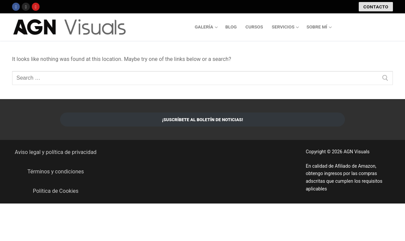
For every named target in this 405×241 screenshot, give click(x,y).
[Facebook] (16, 6)
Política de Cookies (55, 191)
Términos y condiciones (55, 171)
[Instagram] (26, 6)
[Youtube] (36, 6)
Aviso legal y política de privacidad (56, 152)
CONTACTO (376, 6)
